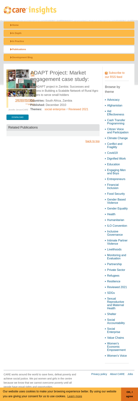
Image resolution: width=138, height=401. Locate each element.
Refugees (113, 275)
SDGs (111, 292)
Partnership (114, 264)
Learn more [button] (74, 396)
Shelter (111, 314)
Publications (19, 49)
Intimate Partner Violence (117, 242)
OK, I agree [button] (129, 394)
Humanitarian (115, 220)
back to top (93, 141)
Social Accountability (116, 321)
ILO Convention (117, 225)
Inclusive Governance (115, 233)
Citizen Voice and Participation (117, 131)
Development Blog (22, 57)
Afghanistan (114, 105)
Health (111, 214)
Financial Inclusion (113, 186)
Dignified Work (116, 158)
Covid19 (112, 152)
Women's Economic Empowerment (116, 346)
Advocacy (113, 99)
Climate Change (117, 138)
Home (15, 25)
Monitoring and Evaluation (116, 257)
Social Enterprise (113, 330)
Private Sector (116, 269)
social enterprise (55, 109)
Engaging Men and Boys (116, 172)
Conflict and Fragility (114, 145)
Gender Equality (117, 208)
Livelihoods (114, 249)
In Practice (18, 41)
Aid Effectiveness (115, 113)
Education (113, 164)
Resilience (113, 281)
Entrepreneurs (116, 179)
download (18, 117)
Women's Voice (117, 355)
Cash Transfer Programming (116, 122)
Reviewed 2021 (78, 109)
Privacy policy (99, 374)
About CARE (117, 374)
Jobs (130, 374)
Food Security (116, 193)
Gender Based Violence (116, 201)
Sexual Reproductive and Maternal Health (115, 303)
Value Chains (115, 337)
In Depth (16, 33)
